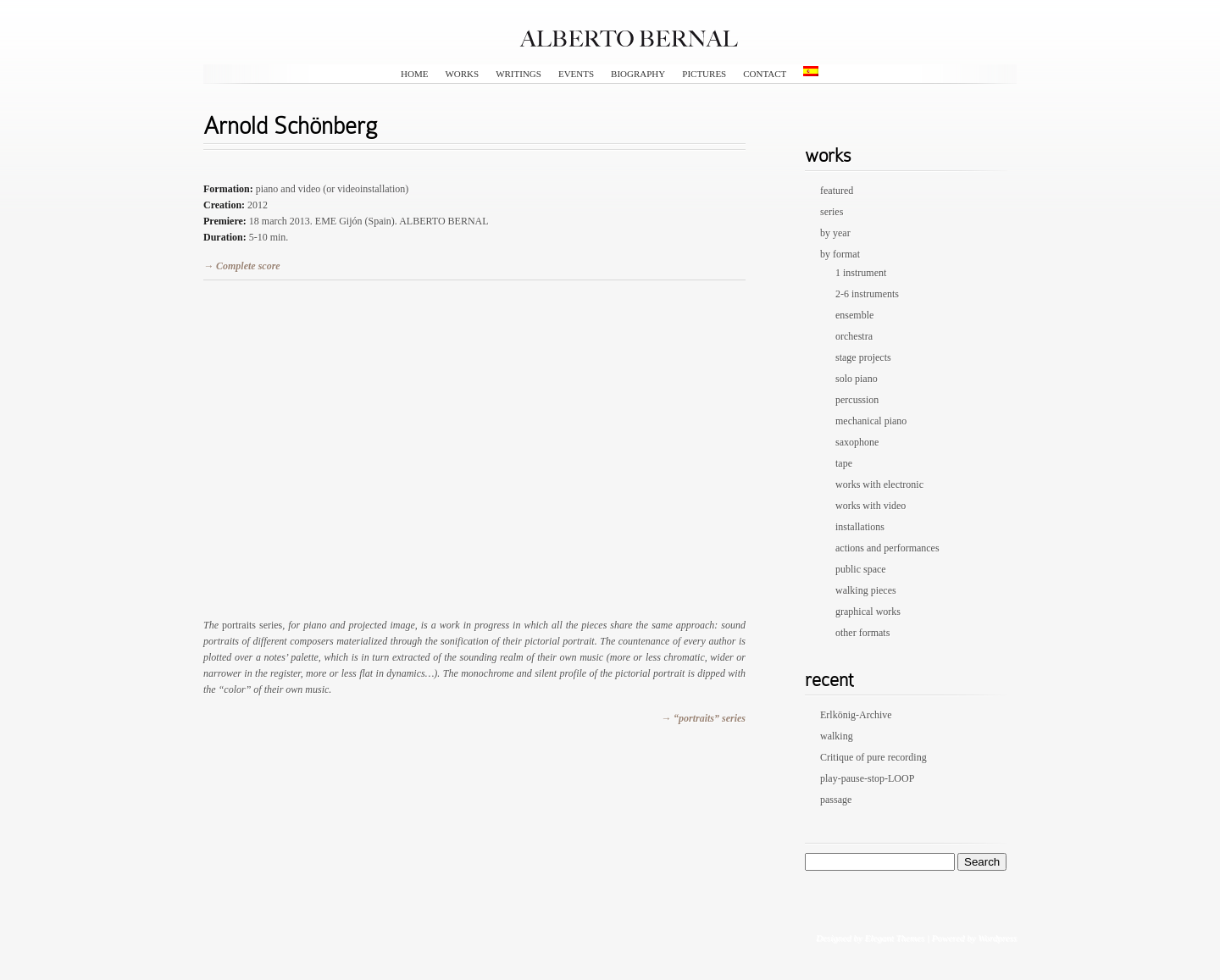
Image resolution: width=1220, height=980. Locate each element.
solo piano (856, 379)
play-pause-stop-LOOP (867, 778)
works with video (870, 506)
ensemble (854, 315)
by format (840, 254)
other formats (862, 633)
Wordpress (997, 938)
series (831, 212)
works (462, 74)
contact (764, 74)
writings (518, 74)
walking (836, 736)
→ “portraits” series (703, 718)
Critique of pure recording (873, 757)
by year (835, 233)
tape (843, 463)
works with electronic (879, 484)
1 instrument (860, 273)
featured (836, 191)
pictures (704, 74)
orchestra (854, 336)
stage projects (863, 357)
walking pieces (865, 590)
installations (859, 527)
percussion (857, 400)
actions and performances (887, 548)
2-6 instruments (867, 294)
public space (860, 569)
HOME (414, 74)
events (576, 74)
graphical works (868, 611)
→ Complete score (241, 266)
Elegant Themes (894, 938)
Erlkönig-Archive (856, 715)
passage (835, 800)
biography (638, 74)
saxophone (857, 442)
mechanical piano (871, 421)
